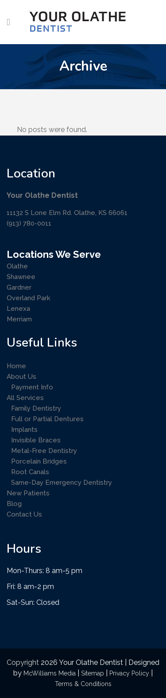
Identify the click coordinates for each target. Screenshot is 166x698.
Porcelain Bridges (39, 461)
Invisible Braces (36, 440)
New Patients (28, 493)
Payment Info (32, 387)
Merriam (19, 319)
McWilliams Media (49, 673)
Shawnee (21, 277)
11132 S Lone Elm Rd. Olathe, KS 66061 (67, 213)
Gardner (19, 287)
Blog (14, 504)
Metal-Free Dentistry (44, 451)
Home (16, 366)
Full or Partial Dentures (47, 419)
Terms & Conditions (83, 683)
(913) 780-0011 (29, 223)
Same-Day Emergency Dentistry (61, 483)
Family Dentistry (36, 408)
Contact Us (24, 514)
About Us (21, 377)
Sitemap (92, 673)
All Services (25, 398)
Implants (24, 430)
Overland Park (28, 298)
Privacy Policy (129, 673)
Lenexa (18, 309)
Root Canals (30, 472)
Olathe (17, 266)
